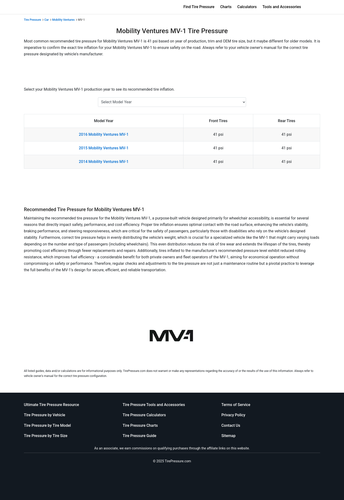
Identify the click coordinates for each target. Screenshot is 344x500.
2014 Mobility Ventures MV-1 (104, 161)
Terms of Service (235, 404)
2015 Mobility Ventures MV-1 (104, 148)
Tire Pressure (32, 19)
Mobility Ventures (63, 19)
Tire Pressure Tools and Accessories (154, 404)
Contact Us (230, 425)
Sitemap (228, 435)
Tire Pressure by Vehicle (44, 415)
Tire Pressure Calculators (144, 415)
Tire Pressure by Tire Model (47, 425)
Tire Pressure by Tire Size (45, 435)
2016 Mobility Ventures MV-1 (104, 134)
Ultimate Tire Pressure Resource (51, 404)
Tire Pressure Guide (139, 435)
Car (46, 19)
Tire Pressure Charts (140, 425)
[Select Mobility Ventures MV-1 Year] (172, 102)
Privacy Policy (233, 415)
